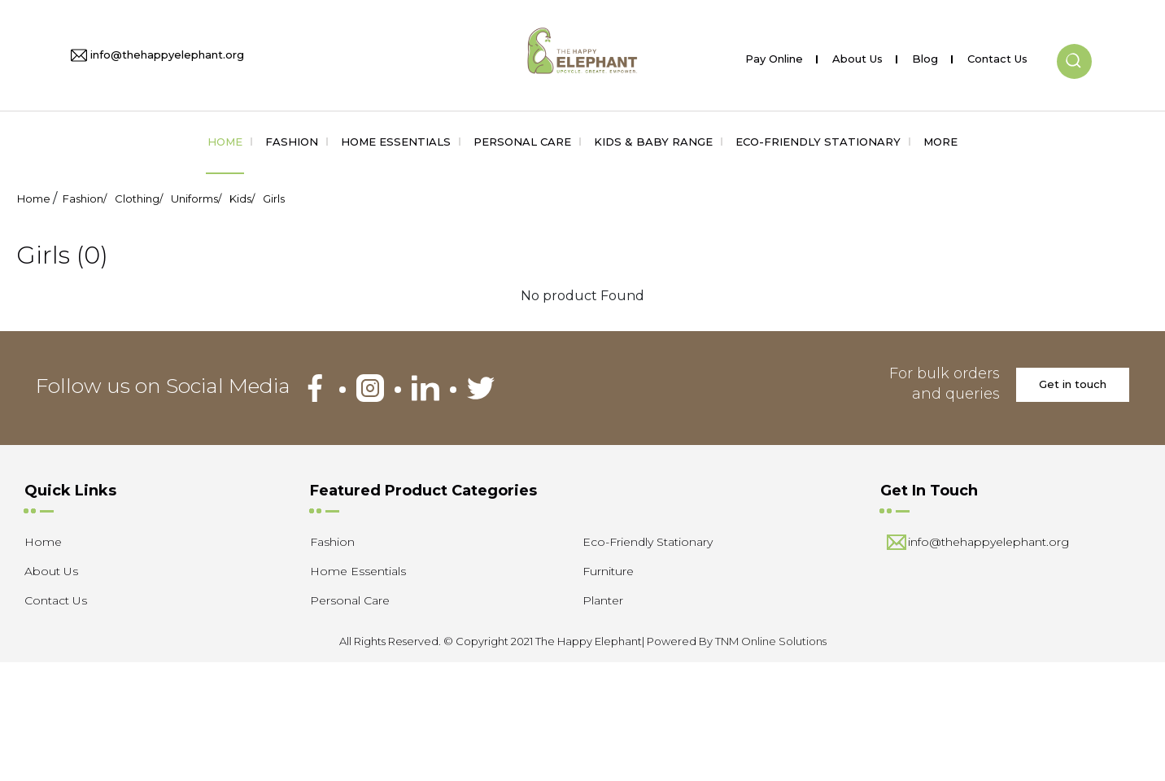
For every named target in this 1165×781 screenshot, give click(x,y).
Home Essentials (396, 141)
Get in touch (1072, 383)
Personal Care (522, 141)
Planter (602, 600)
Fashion (291, 141)
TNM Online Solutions (771, 641)
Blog (925, 55)
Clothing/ (139, 198)
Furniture (608, 571)
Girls (274, 198)
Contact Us (997, 55)
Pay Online (774, 55)
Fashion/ (85, 198)
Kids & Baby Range (653, 141)
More (940, 141)
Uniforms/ (196, 198)
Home (224, 141)
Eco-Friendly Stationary (818, 141)
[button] (1074, 48)
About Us (857, 55)
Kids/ (242, 198)
